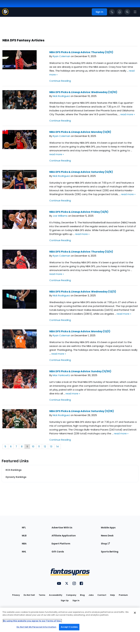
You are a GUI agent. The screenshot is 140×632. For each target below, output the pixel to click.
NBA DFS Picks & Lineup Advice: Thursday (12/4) (81, 252)
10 (33, 446)
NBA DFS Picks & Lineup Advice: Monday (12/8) (80, 132)
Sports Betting (109, 551)
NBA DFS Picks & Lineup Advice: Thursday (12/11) (81, 52)
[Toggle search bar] (127, 12)
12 (45, 446)
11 (39, 446)
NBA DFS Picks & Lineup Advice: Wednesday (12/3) (82, 291)
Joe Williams (60, 215)
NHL (24, 551)
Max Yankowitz (61, 375)
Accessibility (55, 595)
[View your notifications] (119, 12)
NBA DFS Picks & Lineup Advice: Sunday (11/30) (80, 371)
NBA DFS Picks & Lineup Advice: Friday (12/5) (78, 212)
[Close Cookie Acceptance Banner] (134, 612)
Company (71, 595)
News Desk (107, 535)
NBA (24, 543)
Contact (101, 595)
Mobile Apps (108, 527)
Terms (42, 595)
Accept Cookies (69, 627)
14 (57, 446)
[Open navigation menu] (135, 12)
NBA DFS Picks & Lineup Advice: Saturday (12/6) (81, 172)
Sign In (75, 600)
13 (51, 446)
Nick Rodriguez (61, 96)
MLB (24, 535)
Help (112, 595)
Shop (105, 543)
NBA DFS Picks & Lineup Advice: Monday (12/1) (79, 331)
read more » (127, 114)
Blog (82, 595)
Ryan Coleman (61, 56)
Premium (123, 595)
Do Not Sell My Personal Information (36, 627)
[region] (70, 620)
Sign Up (65, 600)
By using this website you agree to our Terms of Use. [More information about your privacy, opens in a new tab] (32, 620)
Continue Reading (60, 80)
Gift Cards (58, 551)
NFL (24, 527)
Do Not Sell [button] (29, 595)
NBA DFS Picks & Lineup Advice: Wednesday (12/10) (83, 92)
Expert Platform (61, 543)
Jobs (91, 595)
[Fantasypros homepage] (5, 14)
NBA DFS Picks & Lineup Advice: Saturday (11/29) (81, 411)
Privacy (16, 595)
